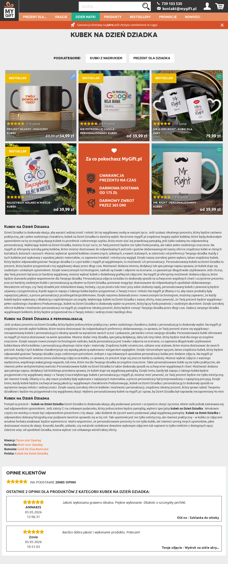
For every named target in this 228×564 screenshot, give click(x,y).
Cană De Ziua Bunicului (32, 449)
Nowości (192, 17)
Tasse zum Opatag (28, 441)
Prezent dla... (35, 17)
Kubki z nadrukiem (106, 58)
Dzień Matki (86, 17)
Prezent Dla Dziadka (151, 58)
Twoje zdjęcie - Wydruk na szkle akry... (190, 548)
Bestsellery (140, 17)
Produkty (113, 17)
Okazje (61, 17)
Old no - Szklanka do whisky (198, 518)
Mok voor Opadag (30, 445)
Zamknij (222, 25)
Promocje (168, 17)
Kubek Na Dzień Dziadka (31, 454)
